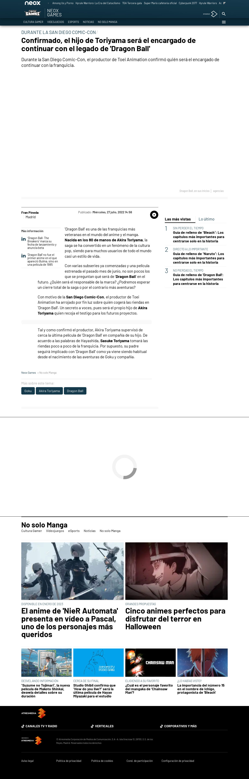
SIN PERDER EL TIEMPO (188, 228)
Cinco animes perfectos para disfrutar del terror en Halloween (175, 618)
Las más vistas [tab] (178, 219)
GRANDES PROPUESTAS (140, 604)
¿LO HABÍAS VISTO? (189, 681)
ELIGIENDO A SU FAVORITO (142, 681)
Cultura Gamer (33, 22)
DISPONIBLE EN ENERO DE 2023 (42, 604)
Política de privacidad (68, 760)
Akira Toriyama (49, 391)
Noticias (88, 22)
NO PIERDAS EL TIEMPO (188, 270)
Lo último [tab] (206, 219)
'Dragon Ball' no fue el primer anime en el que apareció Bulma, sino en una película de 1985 (39, 259)
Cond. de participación (140, 760)
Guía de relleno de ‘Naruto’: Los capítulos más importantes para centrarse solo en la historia (198, 258)
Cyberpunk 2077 (188, 3)
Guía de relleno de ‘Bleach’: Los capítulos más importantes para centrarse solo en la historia (198, 236)
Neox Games (28, 372)
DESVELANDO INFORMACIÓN (39, 681)
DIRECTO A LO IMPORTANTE (190, 249)
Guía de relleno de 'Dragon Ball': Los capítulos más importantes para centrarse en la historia (198, 279)
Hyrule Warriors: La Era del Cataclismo (98, 3)
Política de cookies (102, 760)
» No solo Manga (47, 372)
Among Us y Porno (63, 3)
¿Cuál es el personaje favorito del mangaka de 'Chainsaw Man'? (149, 688)
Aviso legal (27, 760)
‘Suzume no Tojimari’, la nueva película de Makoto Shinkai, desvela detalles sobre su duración (45, 690)
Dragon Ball (75, 391)
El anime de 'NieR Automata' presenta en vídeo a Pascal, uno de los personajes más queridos (69, 622)
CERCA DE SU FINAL (86, 681)
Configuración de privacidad (178, 760)
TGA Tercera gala (132, 3)
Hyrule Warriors (208, 3)
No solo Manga (107, 22)
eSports (73, 22)
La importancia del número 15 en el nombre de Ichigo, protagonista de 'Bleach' (200, 688)
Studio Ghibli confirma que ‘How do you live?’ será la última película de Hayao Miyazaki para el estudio (94, 690)
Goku (28, 391)
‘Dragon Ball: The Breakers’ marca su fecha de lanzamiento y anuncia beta (39, 242)
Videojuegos (55, 22)
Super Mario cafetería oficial (160, 3)
